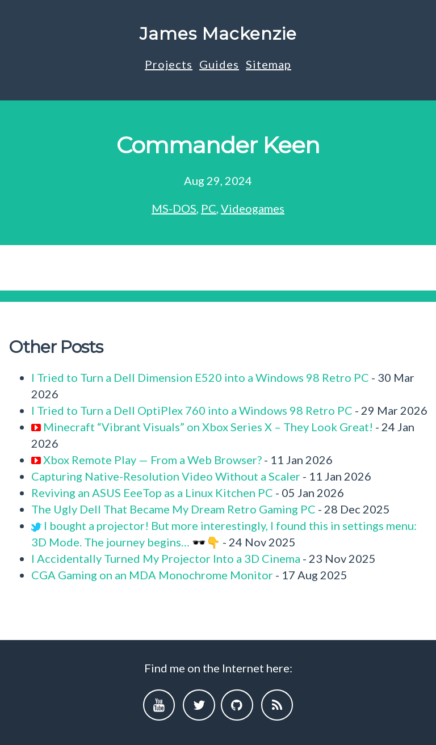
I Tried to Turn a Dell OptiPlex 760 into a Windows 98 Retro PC (192, 410)
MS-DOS (174, 208)
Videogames (252, 208)
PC (208, 208)
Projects (168, 64)
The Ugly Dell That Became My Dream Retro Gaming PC (173, 509)
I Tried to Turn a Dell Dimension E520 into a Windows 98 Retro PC (200, 377)
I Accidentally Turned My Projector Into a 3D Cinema (165, 558)
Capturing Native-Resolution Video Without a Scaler (165, 476)
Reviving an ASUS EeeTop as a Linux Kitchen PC (152, 492)
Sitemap (268, 64)
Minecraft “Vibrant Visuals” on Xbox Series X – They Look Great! (208, 426)
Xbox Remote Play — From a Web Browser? (152, 459)
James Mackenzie (218, 33)
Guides (219, 64)
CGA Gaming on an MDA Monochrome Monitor (152, 575)
